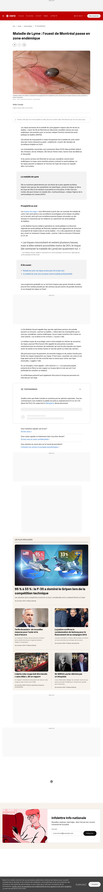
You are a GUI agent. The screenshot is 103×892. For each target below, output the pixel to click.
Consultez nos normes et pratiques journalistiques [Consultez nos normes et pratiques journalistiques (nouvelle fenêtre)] (40, 447)
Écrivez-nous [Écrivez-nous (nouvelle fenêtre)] (26, 432)
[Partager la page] (14, 45)
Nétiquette (50, 403)
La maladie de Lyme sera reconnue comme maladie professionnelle (47, 274)
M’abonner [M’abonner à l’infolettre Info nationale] (89, 833)
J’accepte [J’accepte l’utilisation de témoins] (94, 884)
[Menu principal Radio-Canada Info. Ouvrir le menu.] (3, 15)
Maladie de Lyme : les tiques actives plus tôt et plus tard (43, 271)
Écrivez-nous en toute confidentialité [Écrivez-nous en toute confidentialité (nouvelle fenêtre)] (35, 439)
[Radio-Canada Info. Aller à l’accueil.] (10, 15)
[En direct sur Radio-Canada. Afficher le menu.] (79, 15)
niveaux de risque (31, 211)
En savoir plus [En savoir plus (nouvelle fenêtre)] (81, 884)
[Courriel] (67, 833)
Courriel (54, 829)
